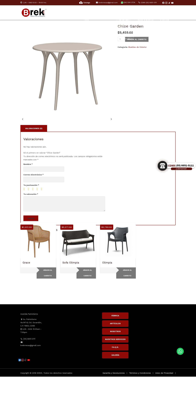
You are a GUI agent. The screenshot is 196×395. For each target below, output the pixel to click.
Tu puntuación (31, 203)
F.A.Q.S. (115, 366)
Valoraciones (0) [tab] (33, 147)
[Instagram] (166, 3)
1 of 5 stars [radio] (25, 207)
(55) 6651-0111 (27, 357)
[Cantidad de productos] (121, 39)
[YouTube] (172, 3)
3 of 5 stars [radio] (33, 207)
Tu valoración (30, 212)
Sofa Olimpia (70, 281)
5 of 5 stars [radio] (42, 207)
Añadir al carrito (136, 39)
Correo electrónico (33, 193)
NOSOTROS (115, 350)
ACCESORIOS (132, 12)
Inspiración (151, 12)
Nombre (28, 182)
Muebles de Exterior (137, 47)
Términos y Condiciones (140, 391)
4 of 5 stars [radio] (38, 207)
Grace (26, 281)
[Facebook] (163, 3)
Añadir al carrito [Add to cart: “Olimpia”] (127, 291)
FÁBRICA (115, 334)
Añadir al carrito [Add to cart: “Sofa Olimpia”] (87, 291)
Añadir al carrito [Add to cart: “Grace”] (47, 291)
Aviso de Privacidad (164, 391)
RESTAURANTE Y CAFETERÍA (91, 12)
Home (68, 12)
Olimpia (107, 281)
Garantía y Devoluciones (114, 391)
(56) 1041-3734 (128, 2)
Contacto (170, 12)
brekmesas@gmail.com (107, 3)
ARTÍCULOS (115, 342)
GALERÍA (115, 373)
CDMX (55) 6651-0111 (148, 3)
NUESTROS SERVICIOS (115, 358)
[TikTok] (169, 3)
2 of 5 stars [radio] (29, 207)
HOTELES (116, 12)
